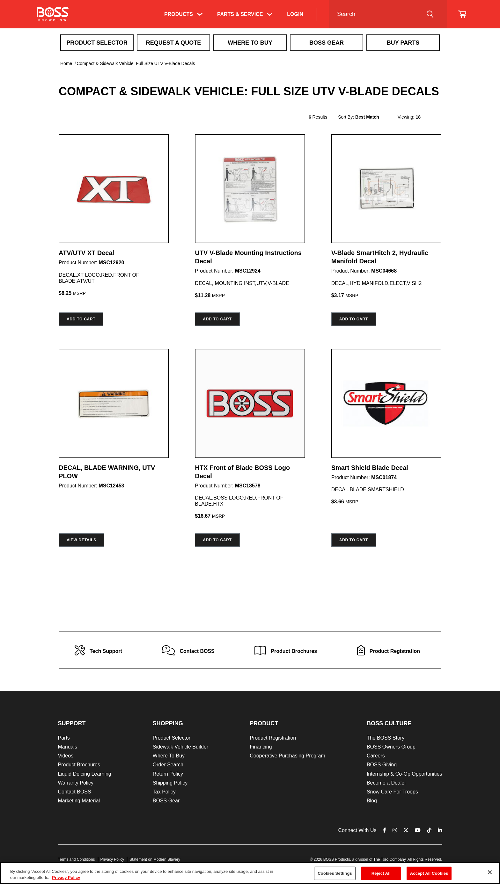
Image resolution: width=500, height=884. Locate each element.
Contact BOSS (74, 791)
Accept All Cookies (429, 873)
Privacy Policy (112, 859)
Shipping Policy (170, 782)
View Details (81, 540)
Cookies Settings (335, 873)
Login (295, 14)
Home (66, 63)
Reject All (381, 873)
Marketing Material (79, 800)
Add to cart (81, 319)
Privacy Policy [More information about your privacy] (66, 877)
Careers (376, 755)
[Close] (490, 872)
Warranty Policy (75, 782)
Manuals (67, 746)
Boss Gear (326, 43)
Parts (64, 738)
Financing (261, 746)
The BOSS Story (385, 738)
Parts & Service (240, 14)
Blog (372, 800)
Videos (66, 755)
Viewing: (406, 117)
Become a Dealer (386, 782)
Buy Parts (403, 43)
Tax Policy (164, 791)
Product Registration (273, 738)
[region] (250, 873)
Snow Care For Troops (392, 791)
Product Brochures (79, 764)
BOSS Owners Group (391, 746)
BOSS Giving (382, 764)
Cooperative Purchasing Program (287, 755)
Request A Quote (173, 43)
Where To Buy (250, 43)
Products (178, 14)
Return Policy (168, 774)
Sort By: (346, 117)
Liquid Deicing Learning (84, 774)
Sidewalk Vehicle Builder (180, 746)
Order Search (168, 764)
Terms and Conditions (76, 859)
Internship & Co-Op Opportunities (404, 774)
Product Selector (97, 43)
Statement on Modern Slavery (154, 859)
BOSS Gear (166, 800)
